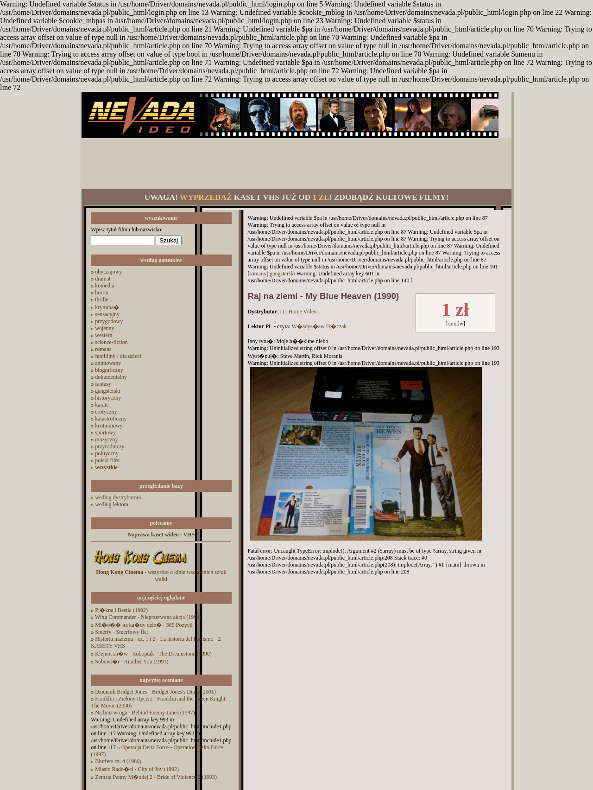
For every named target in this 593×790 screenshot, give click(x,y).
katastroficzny (110, 418)
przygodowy (109, 321)
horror (102, 292)
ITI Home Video (298, 311)
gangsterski (107, 391)
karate (101, 404)
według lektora (111, 504)
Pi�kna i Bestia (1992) (121, 610)
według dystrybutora (118, 497)
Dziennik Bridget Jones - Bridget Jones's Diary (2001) (155, 691)
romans (103, 349)
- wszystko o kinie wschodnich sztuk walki (161, 575)
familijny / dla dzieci (118, 356)
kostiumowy (108, 425)
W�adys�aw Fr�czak (319, 326)
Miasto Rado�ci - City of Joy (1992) (137, 769)
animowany (108, 363)
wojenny (104, 328)
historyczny (108, 398)
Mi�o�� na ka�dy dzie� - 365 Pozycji (144, 625)
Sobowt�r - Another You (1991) (131, 661)
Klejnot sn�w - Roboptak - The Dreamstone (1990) (153, 653)
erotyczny (106, 411)
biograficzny (109, 370)
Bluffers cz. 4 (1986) (118, 761)
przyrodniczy (109, 446)
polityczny (107, 453)
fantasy (103, 384)
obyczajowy (108, 271)
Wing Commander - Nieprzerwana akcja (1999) (148, 617)
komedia (104, 285)
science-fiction (111, 342)
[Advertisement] (296, 164)
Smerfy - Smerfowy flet (121, 632)
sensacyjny (107, 314)
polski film (107, 460)
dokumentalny (111, 377)
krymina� (107, 307)
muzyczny (106, 439)
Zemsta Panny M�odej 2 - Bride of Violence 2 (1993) (156, 777)
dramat (102, 278)
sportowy (105, 432)
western (103, 335)
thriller (102, 299)
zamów (455, 323)
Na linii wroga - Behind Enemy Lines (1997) (145, 712)
